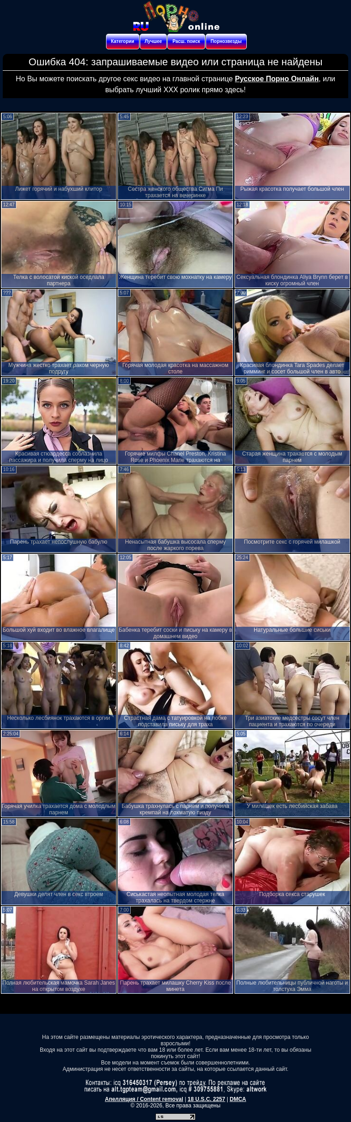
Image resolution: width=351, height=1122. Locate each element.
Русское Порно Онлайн (277, 79)
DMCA (237, 1099)
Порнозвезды (226, 41)
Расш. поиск (186, 41)
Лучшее (153, 41)
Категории (122, 41)
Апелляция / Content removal (144, 1099)
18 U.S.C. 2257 (206, 1099)
